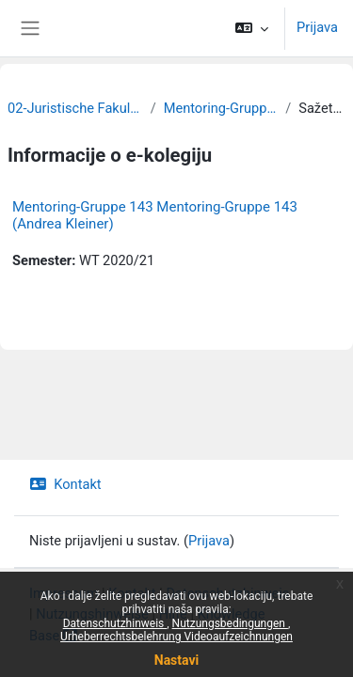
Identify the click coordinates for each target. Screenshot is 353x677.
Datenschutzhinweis (115, 623)
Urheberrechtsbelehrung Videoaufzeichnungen (176, 636)
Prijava (317, 27)
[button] (252, 28)
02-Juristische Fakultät (75, 108)
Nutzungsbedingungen (230, 623)
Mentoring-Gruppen (221, 108)
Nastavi (176, 660)
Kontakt (65, 484)
